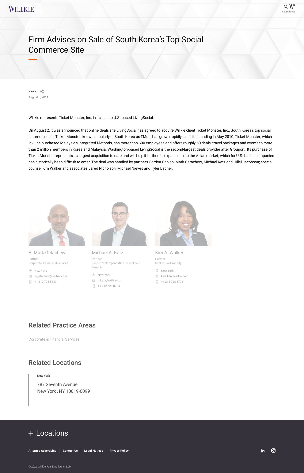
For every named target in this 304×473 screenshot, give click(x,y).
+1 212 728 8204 (106, 289)
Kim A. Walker (169, 256)
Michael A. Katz (107, 256)
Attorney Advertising (42, 450)
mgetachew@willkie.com (47, 280)
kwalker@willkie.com (171, 280)
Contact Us (70, 450)
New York (37, 274)
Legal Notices (93, 450)
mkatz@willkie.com (107, 284)
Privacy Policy (119, 450)
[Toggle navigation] (292, 9)
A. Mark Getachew (46, 256)
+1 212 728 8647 (42, 285)
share (42, 91)
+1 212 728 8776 (169, 285)
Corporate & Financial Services (54, 342)
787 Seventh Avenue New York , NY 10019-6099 (63, 390)
